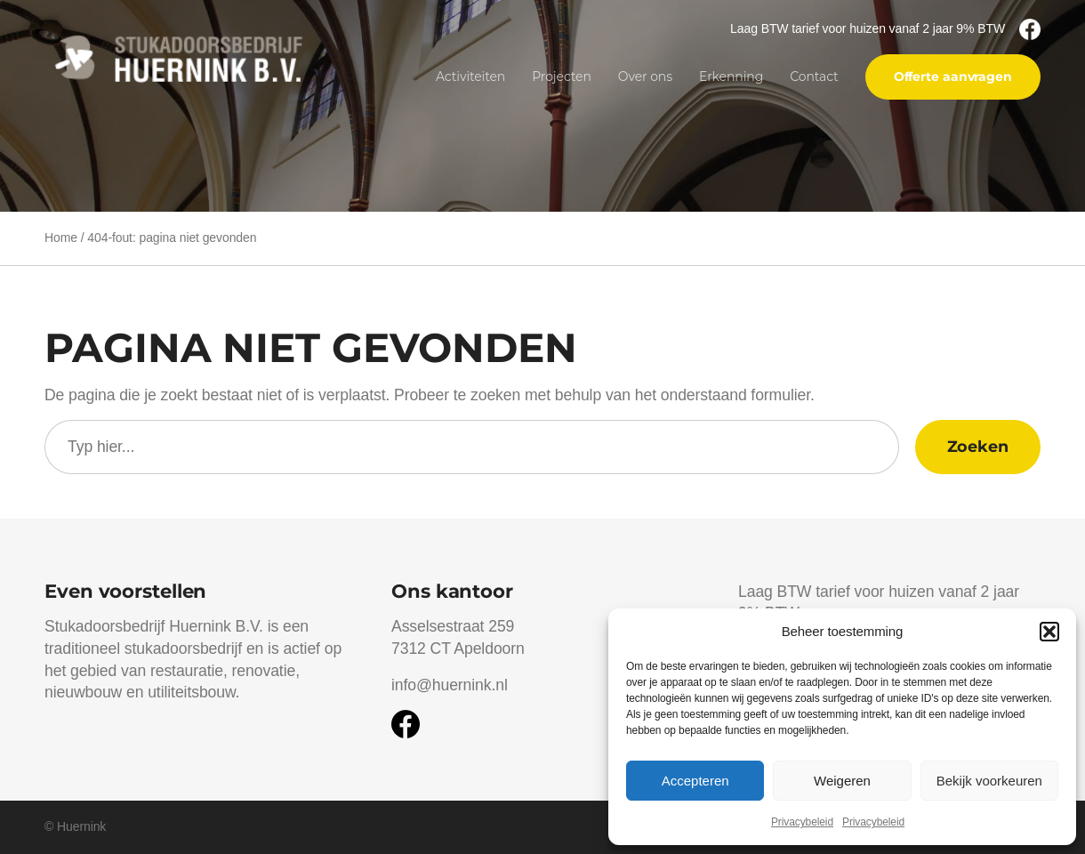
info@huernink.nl (449, 685)
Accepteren (695, 780)
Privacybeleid (802, 822)
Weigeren (842, 780)
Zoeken (978, 446)
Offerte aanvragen (953, 76)
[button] (1049, 631)
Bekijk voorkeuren (989, 780)
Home (60, 237)
